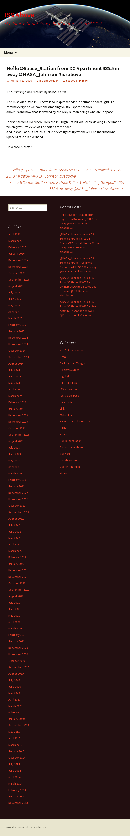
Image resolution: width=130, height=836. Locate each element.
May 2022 (14, 538)
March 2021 (15, 628)
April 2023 (14, 467)
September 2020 (18, 667)
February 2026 (17, 247)
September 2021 (18, 590)
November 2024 (18, 344)
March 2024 (15, 396)
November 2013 (18, 803)
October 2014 (16, 758)
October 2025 (16, 273)
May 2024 (14, 383)
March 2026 (15, 241)
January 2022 (16, 564)
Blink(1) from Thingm (72, 363)
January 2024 (16, 409)
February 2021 (17, 635)
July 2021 (14, 602)
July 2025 (14, 292)
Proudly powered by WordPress (26, 827)
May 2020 (14, 693)
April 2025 (14, 312)
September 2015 (18, 725)
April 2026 (14, 234)
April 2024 (14, 389)
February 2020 (17, 712)
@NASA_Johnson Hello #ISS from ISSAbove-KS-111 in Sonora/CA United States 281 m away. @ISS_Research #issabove (79, 243)
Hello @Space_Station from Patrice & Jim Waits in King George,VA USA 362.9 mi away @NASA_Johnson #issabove (67, 185)
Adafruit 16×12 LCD (71, 350)
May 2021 (14, 615)
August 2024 (16, 363)
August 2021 (16, 596)
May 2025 (14, 305)
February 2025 (17, 325)
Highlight (65, 376)
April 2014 (14, 777)
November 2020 (18, 654)
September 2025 (18, 279)
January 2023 (16, 486)
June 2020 (14, 686)
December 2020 (18, 648)
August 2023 (16, 441)
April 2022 (14, 544)
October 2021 (16, 583)
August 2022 (16, 518)
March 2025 (15, 318)
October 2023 (16, 428)
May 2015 (14, 732)
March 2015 (15, 745)
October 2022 (16, 506)
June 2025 (14, 299)
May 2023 (14, 460)
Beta (63, 357)
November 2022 (18, 499)
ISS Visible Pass (69, 395)
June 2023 (14, 454)
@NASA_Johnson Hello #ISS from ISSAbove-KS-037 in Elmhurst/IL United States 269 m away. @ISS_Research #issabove (78, 286)
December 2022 (18, 493)
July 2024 (14, 370)
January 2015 (16, 751)
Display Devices (69, 370)
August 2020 (16, 674)
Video (63, 473)
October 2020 (16, 661)
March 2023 (15, 473)
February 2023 (17, 480)
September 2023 (18, 434)
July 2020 (14, 680)
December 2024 (18, 338)
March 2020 (15, 706)
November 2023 (18, 422)
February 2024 (17, 402)
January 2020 (16, 719)
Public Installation (71, 441)
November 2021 (18, 577)
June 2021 (14, 609)
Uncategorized (69, 460)
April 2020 (14, 699)
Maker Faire (67, 415)
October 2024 (16, 350)
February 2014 (17, 790)
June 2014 (14, 770)
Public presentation (72, 447)
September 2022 (18, 512)
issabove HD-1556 (77, 81)
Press (63, 434)
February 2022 (17, 557)
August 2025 (16, 286)
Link (62, 408)
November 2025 (18, 266)
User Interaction (70, 467)
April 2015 (14, 738)
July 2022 (14, 525)
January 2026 (16, 254)
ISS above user (48, 81)
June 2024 (14, 376)
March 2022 (15, 551)
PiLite (63, 428)
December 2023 (18, 415)
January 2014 (16, 796)
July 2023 (14, 447)
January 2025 (16, 331)
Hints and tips (68, 383)
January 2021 (16, 641)
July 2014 (14, 764)
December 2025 (18, 260)
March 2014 (15, 783)
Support (65, 454)
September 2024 (18, 357)
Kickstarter (67, 402)
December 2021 (18, 570)
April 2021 (14, 622)
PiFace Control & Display (75, 421)
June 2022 (14, 531)
